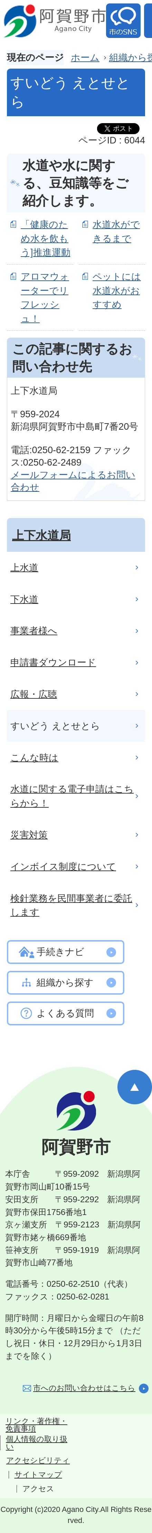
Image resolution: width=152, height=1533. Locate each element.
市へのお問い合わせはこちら (84, 1388)
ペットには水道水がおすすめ (117, 290)
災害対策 (29, 834)
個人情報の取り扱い (36, 1443)
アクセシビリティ (38, 1460)
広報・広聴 (33, 694)
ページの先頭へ (134, 1087)
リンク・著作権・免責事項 (36, 1425)
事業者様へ (33, 630)
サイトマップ (38, 1475)
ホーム (85, 57)
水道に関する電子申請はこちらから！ (72, 796)
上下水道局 (41, 535)
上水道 (24, 567)
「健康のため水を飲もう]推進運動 (45, 238)
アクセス (38, 1489)
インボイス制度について (63, 866)
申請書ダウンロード (53, 662)
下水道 (24, 599)
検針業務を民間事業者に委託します (71, 905)
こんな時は (34, 757)
